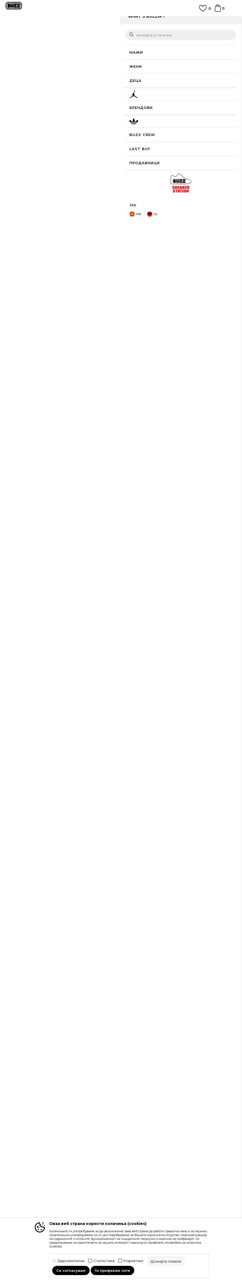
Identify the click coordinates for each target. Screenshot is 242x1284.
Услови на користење (145, 1089)
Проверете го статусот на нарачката (41, 1039)
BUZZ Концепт (20, 1161)
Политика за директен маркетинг (156, 1112)
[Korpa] (218, 10)
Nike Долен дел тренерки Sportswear (37, 874)
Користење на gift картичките (153, 1127)
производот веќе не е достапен (183, 121)
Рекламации (136, 1062)
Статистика (104, 1261)
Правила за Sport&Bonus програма (157, 1096)
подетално (143, 231)
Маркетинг (133, 1261)
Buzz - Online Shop (20, 33)
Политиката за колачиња (148, 1119)
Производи (50, 33)
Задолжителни (70, 1261)
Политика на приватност (148, 1104)
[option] (121, 22)
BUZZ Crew (16, 1177)
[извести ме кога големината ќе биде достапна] (132, 96)
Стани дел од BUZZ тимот (31, 1199)
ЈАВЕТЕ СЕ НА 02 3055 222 (121, 20)
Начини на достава (142, 1039)
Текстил (70, 33)
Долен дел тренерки (99, 33)
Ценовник (133, 1134)
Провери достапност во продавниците (176, 266)
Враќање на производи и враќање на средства (170, 1046)
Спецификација (176, 248)
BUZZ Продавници (24, 1184)
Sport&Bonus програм (26, 1192)
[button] (134, 115)
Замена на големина (143, 1054)
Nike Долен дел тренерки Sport (93, 872)
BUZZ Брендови (21, 1169)
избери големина (141, 87)
